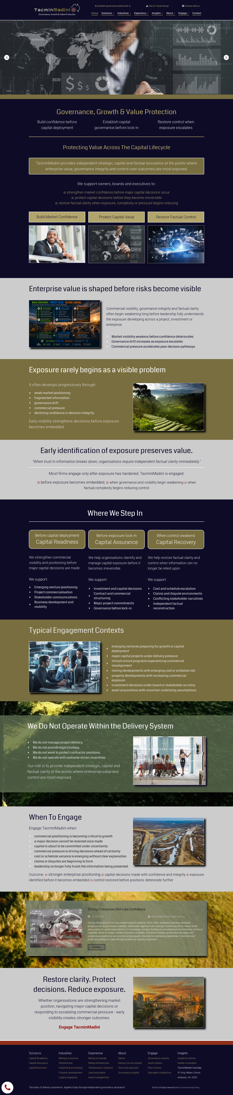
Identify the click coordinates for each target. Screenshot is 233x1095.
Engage (183, 13)
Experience (141, 13)
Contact (196, 13)
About (170, 13)
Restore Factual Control (176, 217)
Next (224, 57)
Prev (9, 57)
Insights (157, 13)
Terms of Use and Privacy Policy (187, 1088)
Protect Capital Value (116, 217)
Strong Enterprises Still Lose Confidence (123, 909)
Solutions (107, 13)
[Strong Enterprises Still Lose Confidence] (56, 928)
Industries (124, 13)
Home (94, 13)
